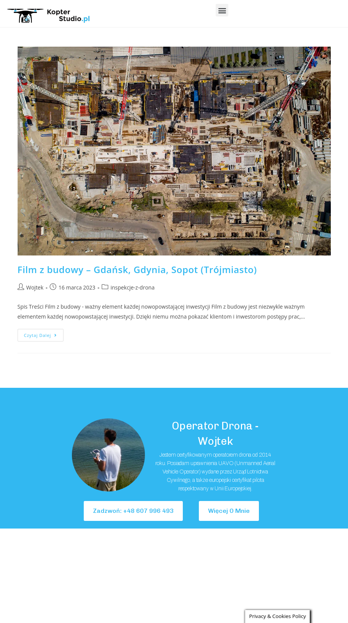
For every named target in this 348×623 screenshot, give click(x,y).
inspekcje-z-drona (132, 287)
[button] (222, 10)
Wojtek (35, 287)
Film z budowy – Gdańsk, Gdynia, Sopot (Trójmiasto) (137, 269)
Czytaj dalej (43, 333)
